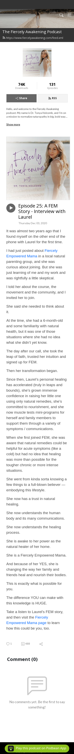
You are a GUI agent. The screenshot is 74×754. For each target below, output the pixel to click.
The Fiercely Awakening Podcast (32, 31)
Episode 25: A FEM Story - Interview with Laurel (42, 211)
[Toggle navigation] (69, 14)
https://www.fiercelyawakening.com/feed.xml (32, 38)
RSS (52, 98)
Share (21, 98)
